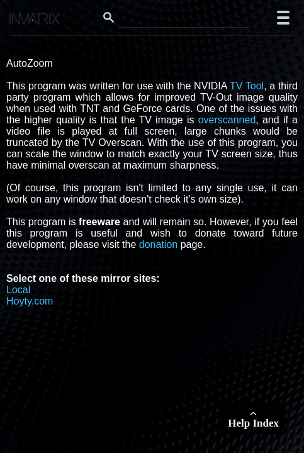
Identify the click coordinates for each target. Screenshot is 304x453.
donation (158, 244)
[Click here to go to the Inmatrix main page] (35, 20)
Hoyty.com (29, 301)
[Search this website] (183, 18)
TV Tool (247, 86)
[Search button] (108, 18)
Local (18, 289)
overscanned (227, 120)
